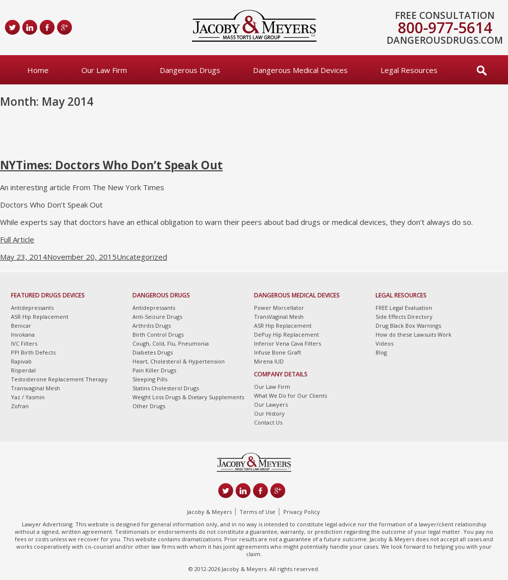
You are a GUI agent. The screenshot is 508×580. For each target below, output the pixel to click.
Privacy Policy (301, 511)
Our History (269, 413)
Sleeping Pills (149, 379)
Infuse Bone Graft (277, 352)
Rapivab (21, 361)
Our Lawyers (271, 404)
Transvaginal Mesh (35, 388)
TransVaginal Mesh (279, 316)
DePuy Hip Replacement (286, 334)
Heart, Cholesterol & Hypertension (178, 361)
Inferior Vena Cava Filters (287, 343)
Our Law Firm (104, 70)
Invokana (23, 334)
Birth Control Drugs (158, 334)
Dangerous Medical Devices (300, 70)
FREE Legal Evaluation (404, 307)
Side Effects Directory (404, 316)
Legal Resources (409, 70)
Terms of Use (257, 511)
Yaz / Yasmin (28, 397)
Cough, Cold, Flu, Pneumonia (170, 343)
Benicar (21, 325)
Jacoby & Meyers (209, 511)
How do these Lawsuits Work (413, 334)
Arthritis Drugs (151, 325)
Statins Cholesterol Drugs (165, 388)
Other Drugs (148, 406)
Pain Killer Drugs (154, 370)
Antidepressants (32, 307)
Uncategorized (142, 257)
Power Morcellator (279, 307)
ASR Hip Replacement (39, 316)
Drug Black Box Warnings (408, 325)
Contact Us (268, 422)
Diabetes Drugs (152, 352)
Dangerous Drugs (190, 70)
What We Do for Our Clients (290, 395)
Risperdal (23, 370)
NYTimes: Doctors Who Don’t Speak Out (111, 165)
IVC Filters (24, 343)
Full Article (17, 239)
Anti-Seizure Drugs (157, 316)
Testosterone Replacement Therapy (59, 379)
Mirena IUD (269, 361)
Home (38, 70)
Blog (381, 352)
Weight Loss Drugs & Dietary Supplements (188, 397)
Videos (384, 343)
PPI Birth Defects (33, 352)
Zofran (20, 406)
